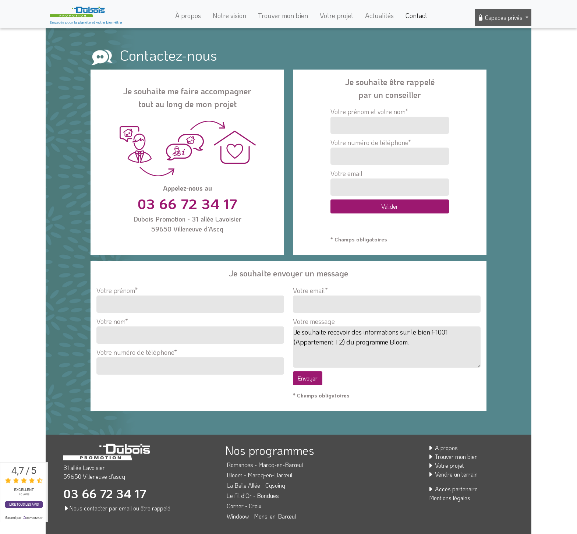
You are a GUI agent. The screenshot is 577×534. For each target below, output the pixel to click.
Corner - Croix (244, 506)
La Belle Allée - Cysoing (256, 485)
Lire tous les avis (24, 504)
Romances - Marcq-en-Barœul (265, 464)
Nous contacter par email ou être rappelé (116, 508)
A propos (443, 448)
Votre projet (336, 15)
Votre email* (387, 297)
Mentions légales (449, 498)
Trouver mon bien (283, 15)
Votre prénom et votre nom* (389, 120)
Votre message (314, 321)
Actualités (379, 15)
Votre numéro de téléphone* (389, 151)
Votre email (389, 182)
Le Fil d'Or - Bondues (253, 495)
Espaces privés (501, 17)
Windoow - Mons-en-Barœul (261, 516)
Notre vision (229, 15)
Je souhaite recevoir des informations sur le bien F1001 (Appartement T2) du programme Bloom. (387, 347)
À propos (188, 15)
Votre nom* (190, 328)
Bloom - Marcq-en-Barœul (259, 475)
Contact (416, 15)
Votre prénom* (190, 297)
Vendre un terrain (453, 474)
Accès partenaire (453, 489)
